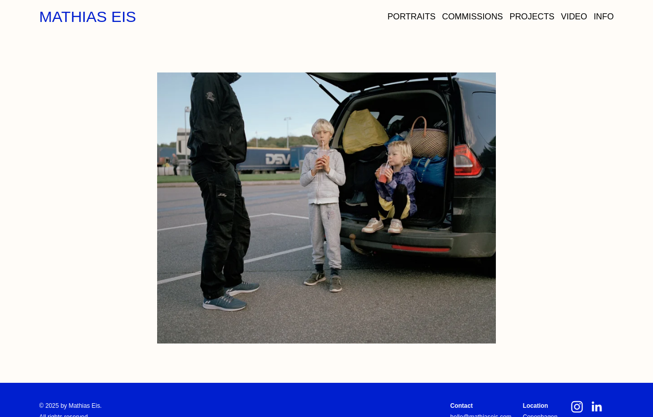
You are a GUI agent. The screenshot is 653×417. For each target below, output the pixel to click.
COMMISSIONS (472, 16)
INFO (604, 16)
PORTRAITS (412, 16)
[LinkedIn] (596, 407)
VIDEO (574, 16)
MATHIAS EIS (87, 16)
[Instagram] (577, 407)
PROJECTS (532, 16)
